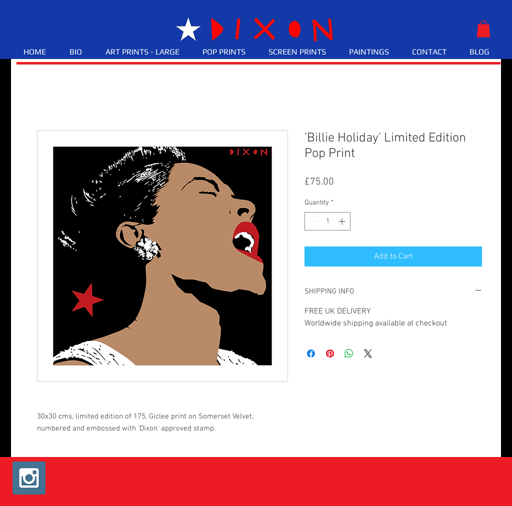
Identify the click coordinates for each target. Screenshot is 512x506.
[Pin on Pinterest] (330, 354)
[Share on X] (368, 354)
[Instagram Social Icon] (29, 478)
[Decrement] (312, 221)
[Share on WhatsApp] (349, 354)
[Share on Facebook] (311, 354)
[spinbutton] (327, 221)
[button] (483, 28)
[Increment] (342, 221)
